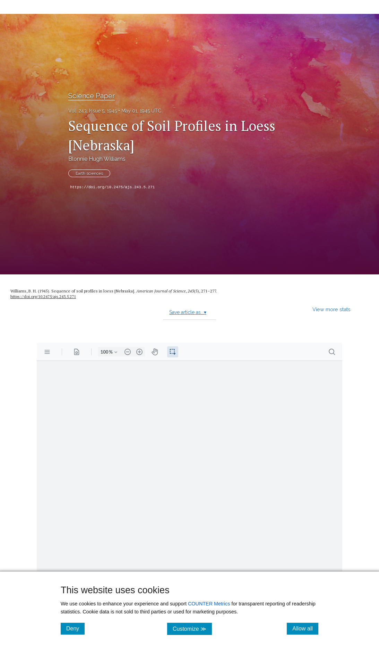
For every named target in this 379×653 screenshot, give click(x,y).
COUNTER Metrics (209, 603)
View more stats (331, 309)
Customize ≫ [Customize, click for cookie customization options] (192, 628)
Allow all (305, 628)
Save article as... (187, 312)
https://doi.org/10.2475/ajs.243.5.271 (112, 187)
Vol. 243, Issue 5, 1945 (92, 111)
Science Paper (91, 96)
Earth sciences (89, 173)
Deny (75, 628)
